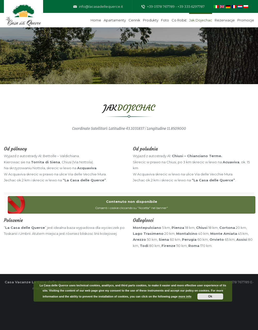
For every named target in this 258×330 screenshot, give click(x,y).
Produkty (150, 20)
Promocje (245, 20)
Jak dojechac (200, 20)
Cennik (134, 20)
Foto (165, 20)
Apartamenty (115, 20)
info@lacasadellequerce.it (98, 6)
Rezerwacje (225, 20)
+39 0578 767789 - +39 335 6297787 (173, 6)
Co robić (179, 20)
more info (185, 296)
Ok (210, 296)
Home (96, 20)
